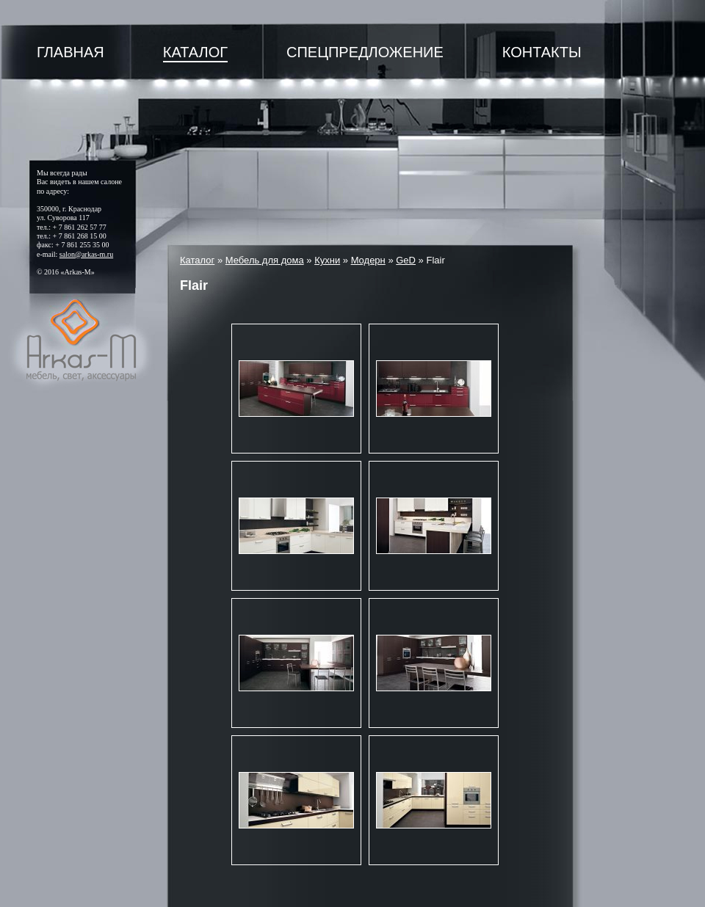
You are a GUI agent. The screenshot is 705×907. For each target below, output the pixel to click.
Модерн (368, 260)
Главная (70, 52)
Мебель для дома (264, 260)
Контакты (542, 52)
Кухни (327, 260)
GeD (406, 260)
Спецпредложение (365, 52)
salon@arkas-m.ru (86, 254)
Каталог (195, 52)
